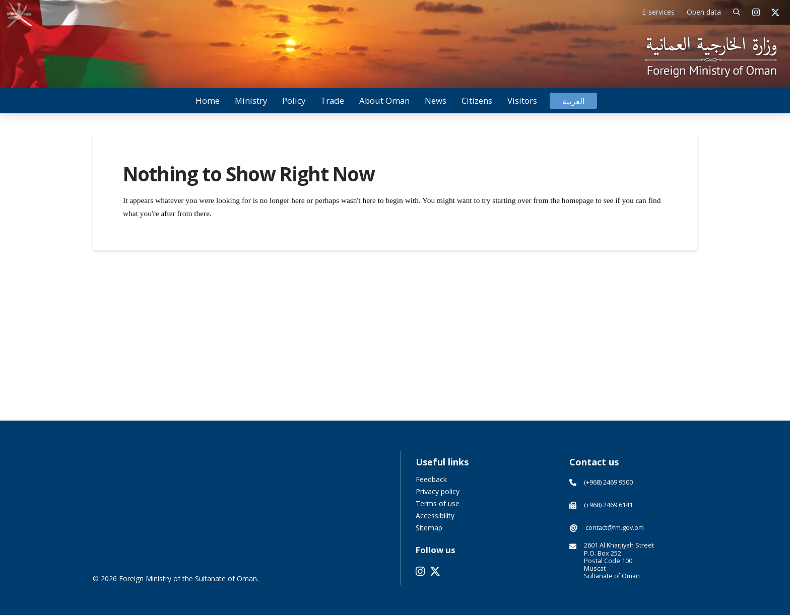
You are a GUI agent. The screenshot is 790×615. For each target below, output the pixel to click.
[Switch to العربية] (573, 101)
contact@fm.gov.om (614, 527)
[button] (737, 12)
